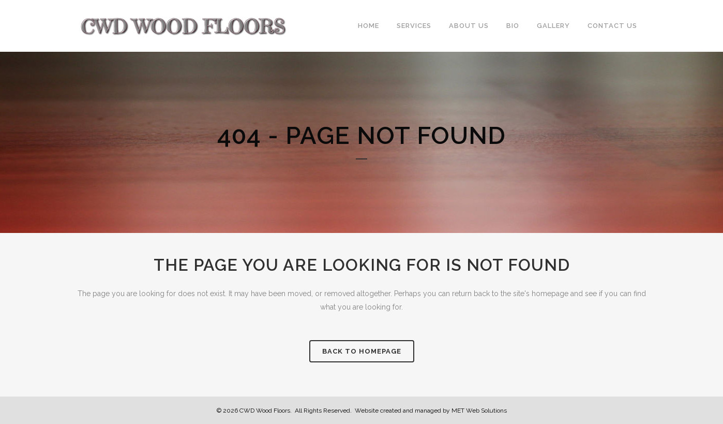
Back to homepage (361, 351)
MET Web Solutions (479, 410)
